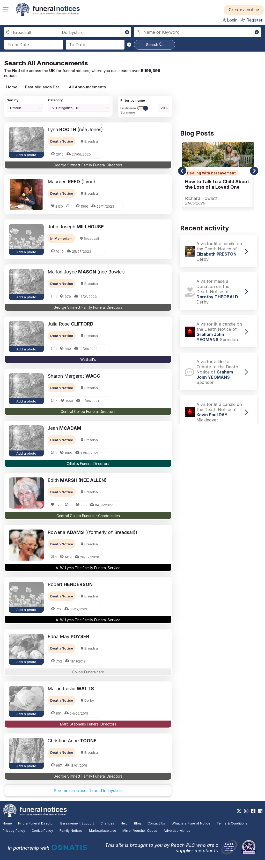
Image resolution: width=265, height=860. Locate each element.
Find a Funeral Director (36, 823)
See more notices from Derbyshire (88, 790)
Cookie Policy (42, 831)
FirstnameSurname (134, 110)
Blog (137, 823)
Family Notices (71, 831)
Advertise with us (177, 831)
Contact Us (156, 823)
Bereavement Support (77, 823)
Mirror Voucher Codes (139, 831)
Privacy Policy (14, 831)
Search (154, 44)
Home (11, 86)
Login (230, 20)
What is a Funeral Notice (191, 823)
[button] (244, 10)
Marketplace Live (102, 831)
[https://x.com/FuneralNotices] (239, 811)
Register (251, 20)
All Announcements (87, 86)
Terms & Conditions (232, 823)
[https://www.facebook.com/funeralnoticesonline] (253, 811)
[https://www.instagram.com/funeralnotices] (246, 811)
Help (124, 823)
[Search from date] (33, 45)
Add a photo (26, 155)
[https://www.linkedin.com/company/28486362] (260, 811)
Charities (107, 823)
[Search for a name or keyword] (197, 32)
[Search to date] (95, 45)
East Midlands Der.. (43, 86)
